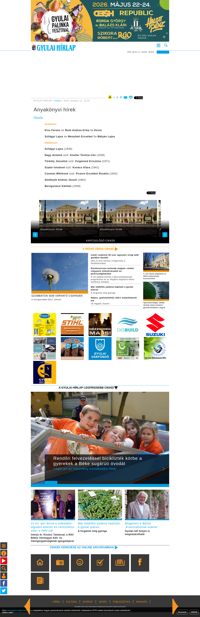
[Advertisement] (100, 74)
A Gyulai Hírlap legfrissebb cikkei (85, 388)
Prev (49, 471)
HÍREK (58, 101)
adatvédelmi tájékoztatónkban (20, 610)
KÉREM (194, 612)
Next (165, 471)
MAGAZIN (141, 606)
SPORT (103, 606)
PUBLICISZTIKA (121, 606)
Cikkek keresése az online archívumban (81, 552)
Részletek (182, 612)
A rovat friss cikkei (98, 249)
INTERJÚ (88, 606)
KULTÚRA (71, 606)
